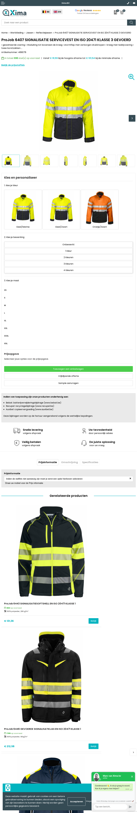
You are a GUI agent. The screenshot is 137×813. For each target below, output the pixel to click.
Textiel (4, 748)
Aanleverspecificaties (81, 723)
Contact (74, 698)
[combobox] (64, 23)
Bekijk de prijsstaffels (13, 65)
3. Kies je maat (11, 274)
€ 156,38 (76, 675)
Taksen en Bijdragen (80, 718)
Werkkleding (16, 32)
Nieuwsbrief (76, 706)
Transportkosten (79, 731)
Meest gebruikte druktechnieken (87, 714)
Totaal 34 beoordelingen (88, 13)
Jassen (29, 32)
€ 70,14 (8, 675)
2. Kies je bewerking (14, 230)
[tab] (47, 456)
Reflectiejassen (44, 32)
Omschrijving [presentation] (69, 456)
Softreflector (8, 756)
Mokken (5, 752)
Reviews (87, 10)
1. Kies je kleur (11, 185)
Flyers (73, 710)
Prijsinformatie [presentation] (48, 456)
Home (4, 32)
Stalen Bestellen (78, 727)
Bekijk (61, 582)
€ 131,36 (9, 582)
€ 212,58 (76, 582)
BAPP (72, 735)
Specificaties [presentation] (90, 456)
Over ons (74, 702)
